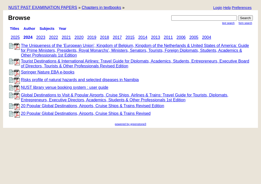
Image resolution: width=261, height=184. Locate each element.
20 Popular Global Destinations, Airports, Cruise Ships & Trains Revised (86, 113)
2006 (181, 37)
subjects (47, 29)
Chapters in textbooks (101, 7)
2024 (28, 37)
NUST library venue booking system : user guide (64, 87)
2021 (66, 37)
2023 (40, 37)
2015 (130, 37)
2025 (15, 37)
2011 (168, 37)
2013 (155, 37)
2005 (194, 37)
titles (14, 29)
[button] (242, 8)
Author (29, 29)
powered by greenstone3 (130, 124)
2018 (104, 37)
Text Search (228, 23)
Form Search (245, 23)
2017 (117, 37)
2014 (142, 37)
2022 (53, 37)
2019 (91, 37)
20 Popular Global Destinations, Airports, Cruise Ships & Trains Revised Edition (92, 106)
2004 (206, 37)
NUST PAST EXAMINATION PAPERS (42, 7)
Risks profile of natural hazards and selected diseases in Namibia (80, 80)
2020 (79, 37)
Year (63, 29)
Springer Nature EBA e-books (47, 72)
